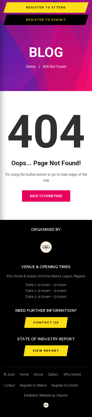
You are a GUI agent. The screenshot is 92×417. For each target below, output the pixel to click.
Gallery (53, 374)
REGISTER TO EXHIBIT (46, 19)
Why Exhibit (72, 374)
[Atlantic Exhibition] (46, 405)
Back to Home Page (46, 196)
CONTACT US (46, 322)
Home (31, 66)
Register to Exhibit (64, 385)
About (38, 374)
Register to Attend (33, 385)
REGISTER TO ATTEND (46, 7)
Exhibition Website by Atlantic (46, 395)
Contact (9, 385)
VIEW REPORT (46, 350)
